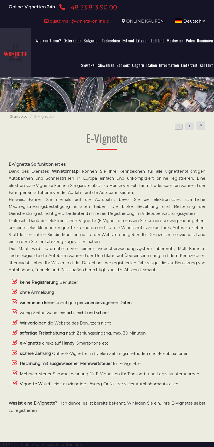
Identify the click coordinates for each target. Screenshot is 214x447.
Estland (128, 40)
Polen (190, 40)
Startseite (19, 116)
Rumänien (205, 40)
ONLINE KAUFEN (145, 21)
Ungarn (138, 65)
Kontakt (206, 65)
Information (169, 65)
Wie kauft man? (48, 40)
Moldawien (175, 40)
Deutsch (190, 21)
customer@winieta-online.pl (77, 21)
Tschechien (111, 40)
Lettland (157, 40)
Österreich (72, 40)
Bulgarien (91, 40)
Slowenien (106, 65)
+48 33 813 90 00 (87, 7)
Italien (151, 65)
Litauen (142, 40)
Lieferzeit (189, 65)
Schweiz (123, 65)
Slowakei (88, 65)
